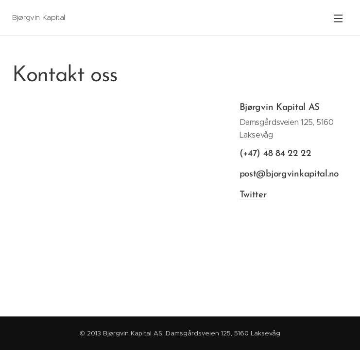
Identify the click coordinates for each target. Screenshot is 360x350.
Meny (338, 18)
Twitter (252, 194)
